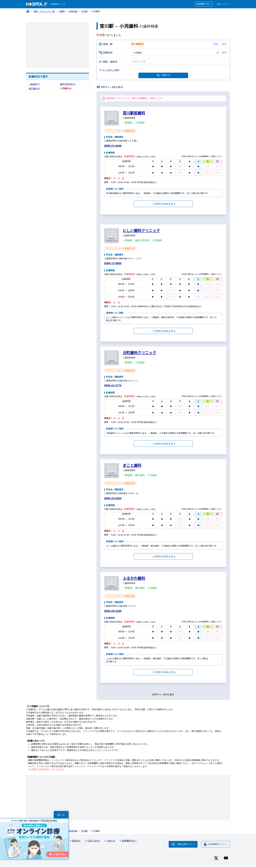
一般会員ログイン (183, 844)
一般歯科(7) (34, 84)
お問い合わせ (92, 840)
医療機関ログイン (215, 844)
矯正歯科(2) (34, 88)
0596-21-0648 (112, 145)
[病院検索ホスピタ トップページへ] (36, 4)
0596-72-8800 (112, 263)
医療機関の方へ (203, 4)
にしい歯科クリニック (141, 230)
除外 (224, 44)
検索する (163, 75)
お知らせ (109, 840)
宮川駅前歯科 (134, 113)
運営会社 (74, 840)
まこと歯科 (132, 465)
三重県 (61, 11)
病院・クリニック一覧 (44, 11)
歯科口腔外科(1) (67, 84)
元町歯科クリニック (139, 353)
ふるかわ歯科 (134, 578)
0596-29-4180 (112, 611)
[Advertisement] (57, 45)
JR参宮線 (73, 11)
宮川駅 (84, 11)
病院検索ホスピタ (58, 4)
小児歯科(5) (65, 88)
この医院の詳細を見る (163, 203)
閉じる (61, 814)
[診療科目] (175, 52)
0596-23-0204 (112, 498)
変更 (215, 44)
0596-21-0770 (112, 385)
